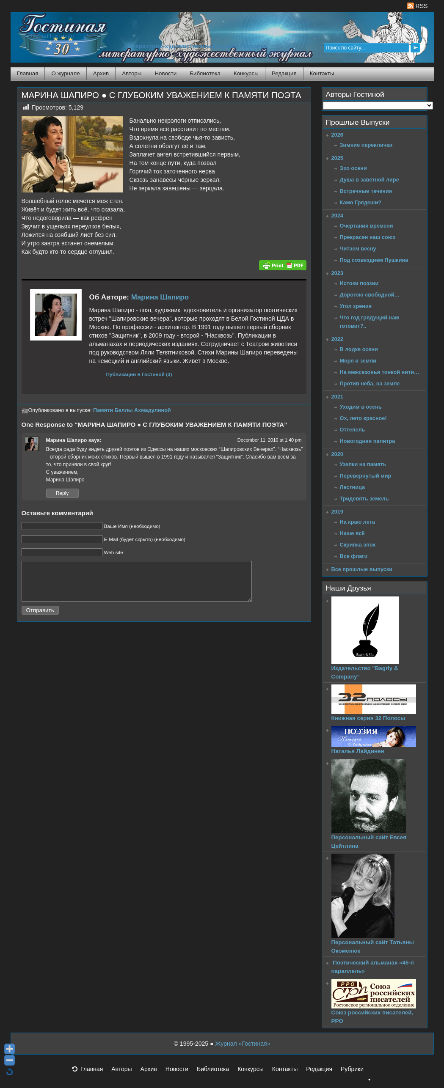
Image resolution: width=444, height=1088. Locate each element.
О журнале (65, 73)
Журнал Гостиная (51, 36)
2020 (337, 454)
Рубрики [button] (356, 1071)
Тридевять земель (364, 498)
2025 (337, 158)
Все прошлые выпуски (361, 569)
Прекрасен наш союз (367, 237)
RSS (417, 6)
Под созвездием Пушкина (374, 260)
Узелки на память (363, 464)
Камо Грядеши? (361, 202)
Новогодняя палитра (367, 441)
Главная (28, 73)
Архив (101, 73)
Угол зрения (356, 306)
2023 (337, 273)
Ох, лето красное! (363, 418)
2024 (337, 215)
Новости (165, 73)
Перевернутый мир (366, 476)
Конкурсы (246, 73)
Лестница (352, 487)
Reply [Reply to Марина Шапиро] (62, 493)
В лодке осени (359, 349)
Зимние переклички (366, 145)
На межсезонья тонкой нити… (379, 372)
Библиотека (205, 73)
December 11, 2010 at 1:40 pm (269, 439)
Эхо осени (353, 168)
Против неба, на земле (370, 383)
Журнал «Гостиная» (242, 1043)
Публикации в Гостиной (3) (139, 374)
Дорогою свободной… (370, 294)
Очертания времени (366, 226)
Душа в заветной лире (369, 179)
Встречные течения (366, 191)
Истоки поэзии (359, 283)
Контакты (322, 73)
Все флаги (354, 556)
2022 (337, 339)
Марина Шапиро (160, 297)
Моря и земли (358, 360)
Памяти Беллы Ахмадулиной (132, 410)
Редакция (284, 73)
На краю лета (357, 522)
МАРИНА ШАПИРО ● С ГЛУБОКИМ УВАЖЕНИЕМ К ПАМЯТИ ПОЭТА (161, 95)
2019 (337, 511)
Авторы (131, 73)
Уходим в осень (361, 407)
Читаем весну (358, 248)
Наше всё (352, 533)
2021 (337, 396)
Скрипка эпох (358, 544)
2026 (337, 135)
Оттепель (352, 429)
